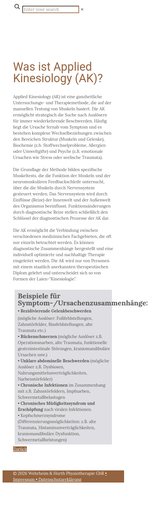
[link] (82, 9)
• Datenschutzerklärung (58, 479)
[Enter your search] (50, 9)
